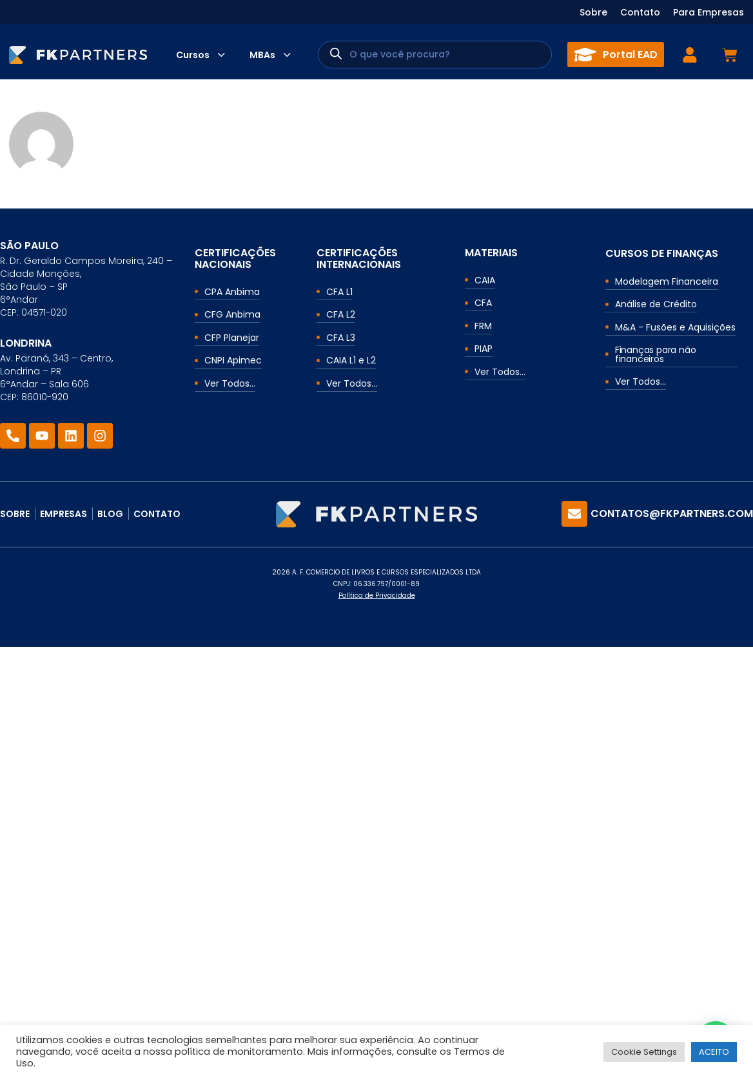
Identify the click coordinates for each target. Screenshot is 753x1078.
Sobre (593, 12)
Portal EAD (630, 54)
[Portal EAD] (585, 54)
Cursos (193, 54)
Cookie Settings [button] (644, 1052)
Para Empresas (708, 12)
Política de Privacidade (376, 595)
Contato (640, 12)
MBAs (262, 54)
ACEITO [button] (714, 1052)
